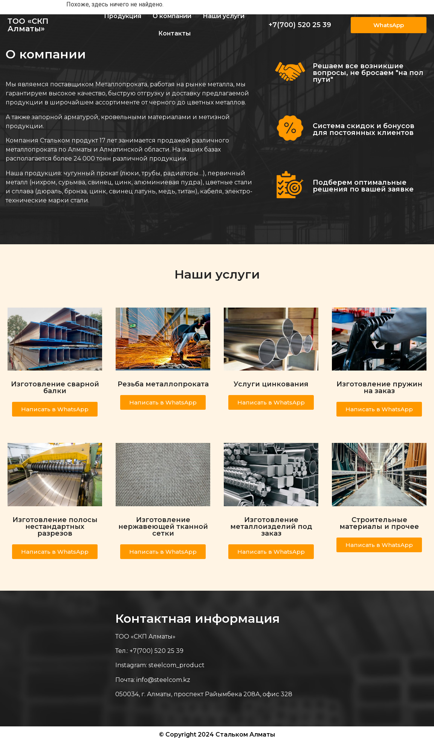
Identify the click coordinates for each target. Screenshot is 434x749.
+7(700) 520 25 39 (300, 25)
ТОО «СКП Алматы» (28, 25)
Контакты (174, 33)
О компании (172, 16)
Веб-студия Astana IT (395, 742)
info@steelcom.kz (163, 679)
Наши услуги (224, 16)
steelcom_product (176, 665)
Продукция (122, 16)
